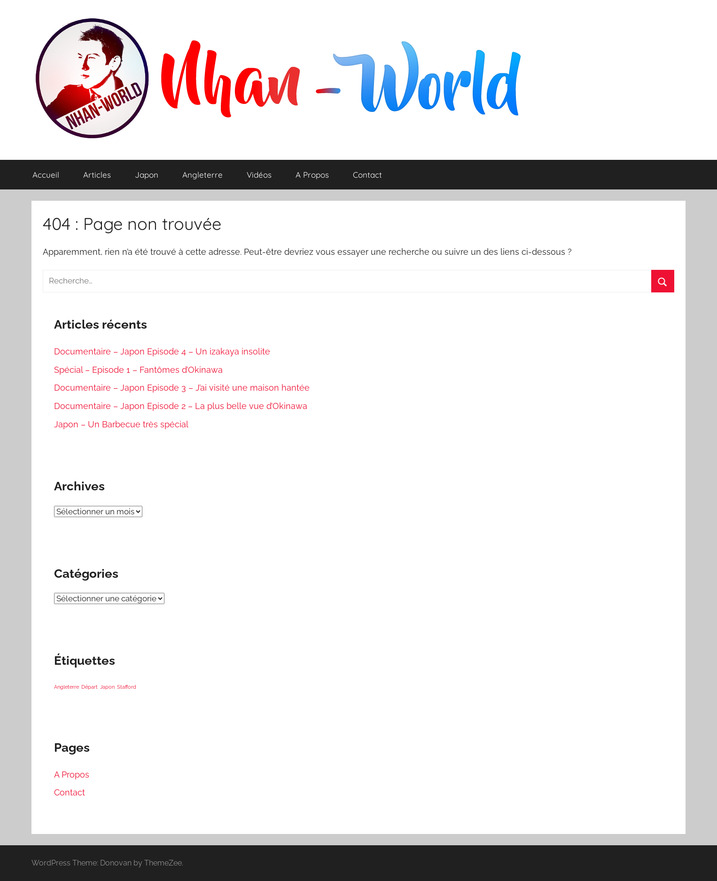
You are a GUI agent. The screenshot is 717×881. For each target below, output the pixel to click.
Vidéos (259, 175)
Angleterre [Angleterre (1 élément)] (66, 687)
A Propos (312, 175)
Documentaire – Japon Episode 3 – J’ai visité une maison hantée (182, 388)
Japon (146, 175)
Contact (367, 175)
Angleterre (202, 175)
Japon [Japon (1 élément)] (107, 687)
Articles (97, 175)
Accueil (45, 175)
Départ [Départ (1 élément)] (89, 687)
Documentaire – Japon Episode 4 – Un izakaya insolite (162, 351)
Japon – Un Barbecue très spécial (121, 424)
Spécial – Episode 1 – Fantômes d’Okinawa (138, 370)
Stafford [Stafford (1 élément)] (126, 687)
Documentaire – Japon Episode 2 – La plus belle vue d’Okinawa (180, 406)
